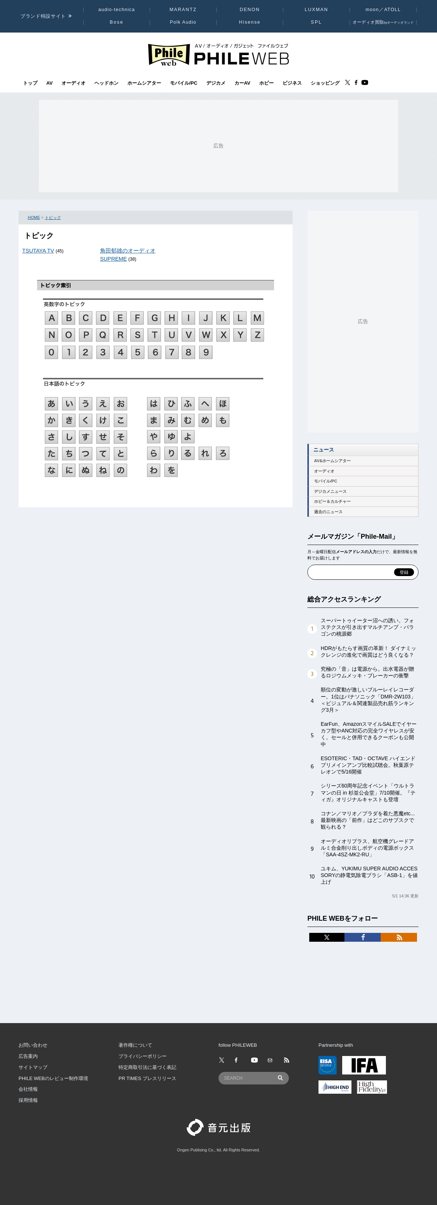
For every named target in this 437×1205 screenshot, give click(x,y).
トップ (30, 83)
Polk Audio (183, 22)
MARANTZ (183, 9)
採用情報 (28, 1100)
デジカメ (216, 83)
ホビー (266, 83)
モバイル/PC (183, 83)
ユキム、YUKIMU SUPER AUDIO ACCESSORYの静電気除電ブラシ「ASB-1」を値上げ (369, 875)
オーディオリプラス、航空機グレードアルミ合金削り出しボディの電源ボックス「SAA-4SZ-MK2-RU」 (367, 847)
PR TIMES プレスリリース (147, 1078)
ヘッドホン (106, 83)
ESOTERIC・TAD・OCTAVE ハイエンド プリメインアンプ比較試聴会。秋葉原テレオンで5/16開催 (368, 765)
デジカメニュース (330, 491)
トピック (53, 217)
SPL (316, 22)
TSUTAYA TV (38, 251)
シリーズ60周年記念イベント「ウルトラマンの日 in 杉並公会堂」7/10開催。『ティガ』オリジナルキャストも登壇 (368, 792)
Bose (117, 22)
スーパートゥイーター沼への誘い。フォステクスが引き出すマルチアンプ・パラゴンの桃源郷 (367, 627)
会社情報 (28, 1089)
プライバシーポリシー (143, 1056)
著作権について (135, 1045)
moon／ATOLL (383, 9)
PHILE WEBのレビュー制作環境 (53, 1078)
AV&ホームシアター (332, 460)
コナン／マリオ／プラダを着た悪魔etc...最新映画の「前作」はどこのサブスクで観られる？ (368, 820)
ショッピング (325, 83)
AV (49, 83)
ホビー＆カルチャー (332, 501)
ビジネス (292, 83)
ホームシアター (144, 83)
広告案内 (28, 1056)
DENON (250, 9)
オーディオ (73, 83)
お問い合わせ (33, 1045)
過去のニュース (328, 512)
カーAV (242, 83)
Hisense (249, 22)
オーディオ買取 (383, 22)
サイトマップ (33, 1067)
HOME (34, 217)
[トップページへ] (218, 54)
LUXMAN (316, 9)
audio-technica (117, 9)
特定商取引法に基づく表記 (147, 1067)
